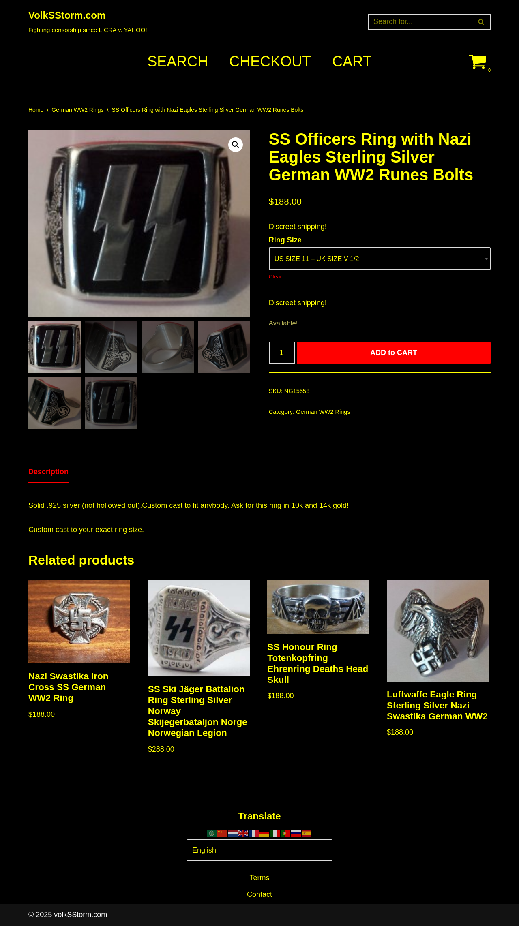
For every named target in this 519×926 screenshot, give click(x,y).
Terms (260, 878)
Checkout (270, 61)
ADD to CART (393, 353)
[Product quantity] (282, 353)
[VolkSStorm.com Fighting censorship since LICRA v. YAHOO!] (87, 21)
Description (48, 472)
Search (177, 61)
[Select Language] (259, 850)
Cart (351, 61)
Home (35, 110)
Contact (259, 894)
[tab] (48, 472)
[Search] (420, 22)
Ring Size (285, 240)
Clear (275, 277)
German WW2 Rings (77, 110)
